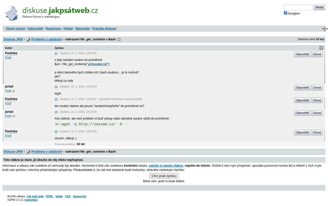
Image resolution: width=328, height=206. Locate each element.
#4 (56, 111)
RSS (118, 39)
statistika (31, 199)
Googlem (292, 13)
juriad (9, 86)
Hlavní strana (15, 28)
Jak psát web (35, 196)
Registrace (53, 28)
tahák (58, 196)
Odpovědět (35, 28)
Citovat (317, 54)
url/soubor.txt (97, 64)
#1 (56, 53)
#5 (56, 131)
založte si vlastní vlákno (166, 165)
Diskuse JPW (13, 39)
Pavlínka (11, 53)
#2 (56, 86)
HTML (49, 196)
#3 (56, 98)
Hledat (68, 28)
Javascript (79, 196)
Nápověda (82, 28)
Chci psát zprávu (164, 176)
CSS (68, 196)
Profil (8, 57)
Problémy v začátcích (46, 39)
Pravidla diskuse (104, 28)
